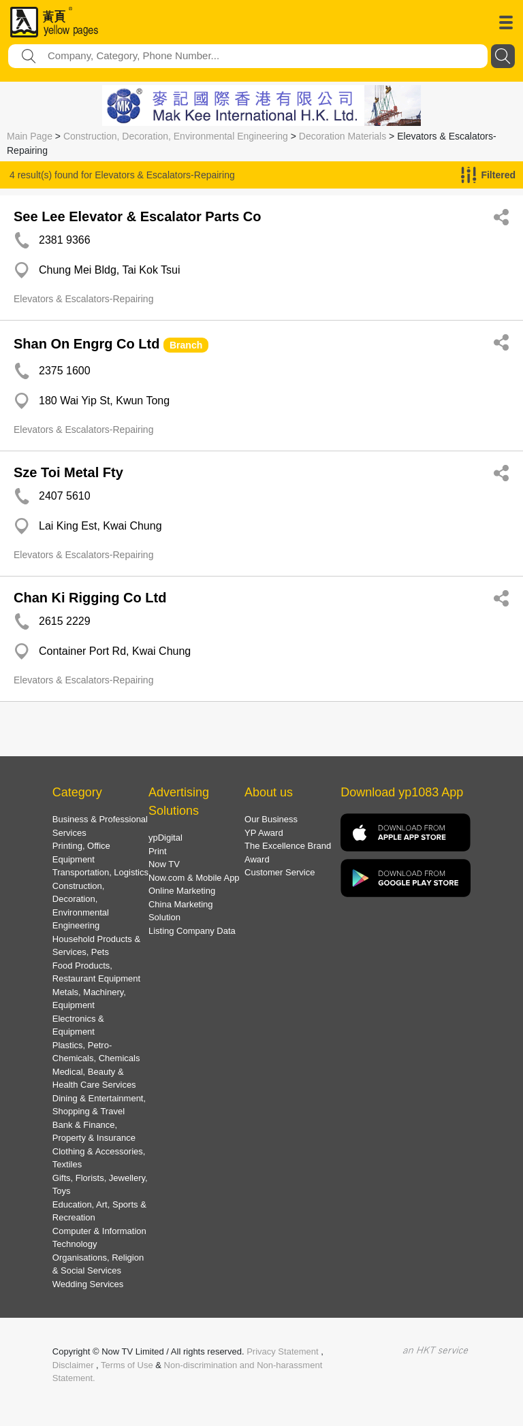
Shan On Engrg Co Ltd (86, 343)
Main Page (29, 136)
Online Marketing (181, 891)
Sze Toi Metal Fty (68, 472)
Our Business (271, 819)
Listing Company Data (192, 931)
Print (157, 851)
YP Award (263, 833)
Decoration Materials (342, 136)
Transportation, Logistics (100, 872)
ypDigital (165, 837)
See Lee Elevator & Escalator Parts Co (138, 216)
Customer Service (279, 872)
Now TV (164, 864)
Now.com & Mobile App (194, 878)
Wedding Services (88, 1284)
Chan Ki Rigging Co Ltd (90, 597)
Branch (186, 345)
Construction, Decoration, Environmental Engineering (175, 136)
